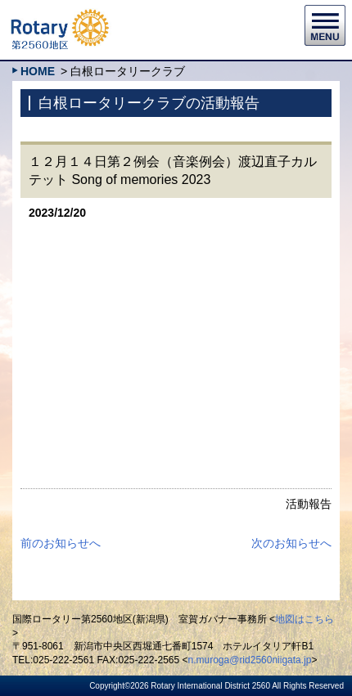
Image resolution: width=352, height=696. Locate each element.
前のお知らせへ (60, 543)
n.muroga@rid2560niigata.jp (250, 660)
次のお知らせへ (291, 543)
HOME (37, 71)
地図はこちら (304, 619)
